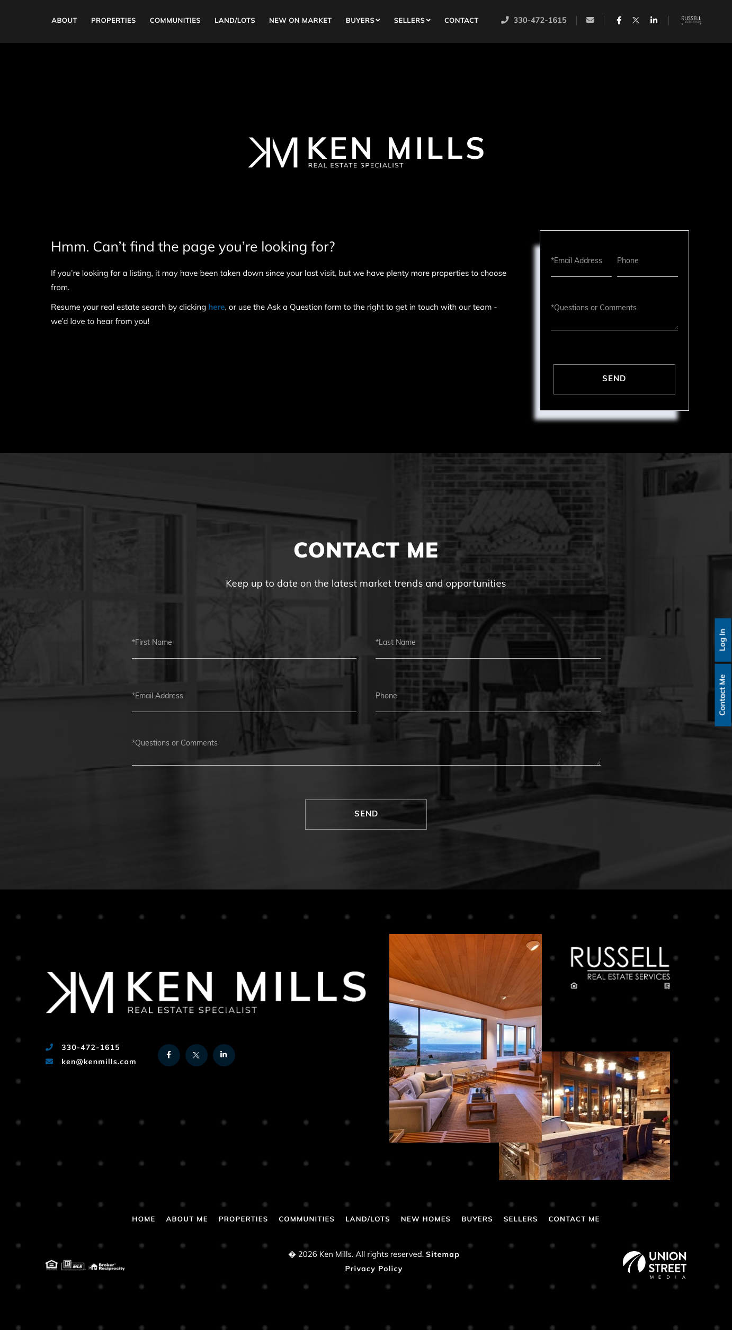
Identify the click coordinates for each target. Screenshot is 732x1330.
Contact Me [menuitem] (584, 1220)
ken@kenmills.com (91, 1062)
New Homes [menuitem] (428, 1220)
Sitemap (443, 1255)
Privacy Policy (374, 1269)
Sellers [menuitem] (410, 21)
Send (614, 379)
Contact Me (722, 695)
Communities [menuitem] (176, 21)
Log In (722, 639)
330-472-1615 (534, 21)
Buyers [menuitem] (361, 21)
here (216, 308)
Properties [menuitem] (114, 21)
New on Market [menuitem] (301, 21)
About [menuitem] (65, 21)
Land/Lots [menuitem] (236, 21)
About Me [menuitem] (178, 1220)
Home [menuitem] (39, 19)
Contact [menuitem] (462, 21)
